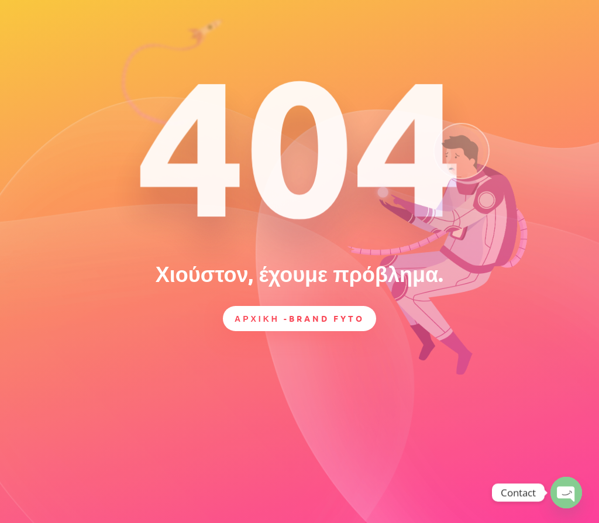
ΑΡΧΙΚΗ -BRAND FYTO (299, 318)
